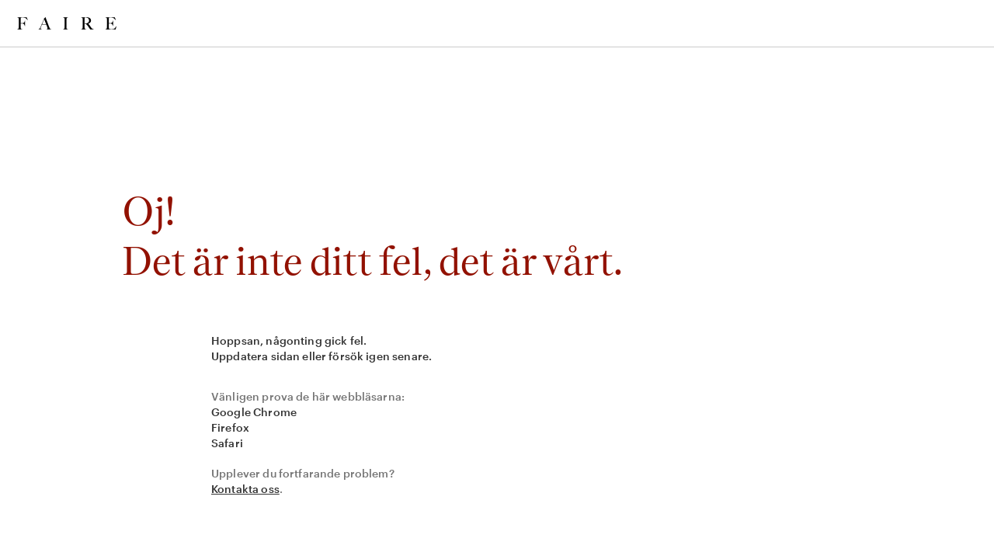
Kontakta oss (245, 488)
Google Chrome (254, 411)
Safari (227, 443)
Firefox (230, 427)
